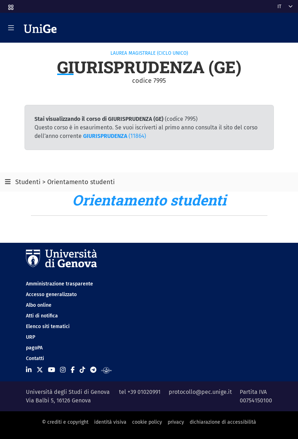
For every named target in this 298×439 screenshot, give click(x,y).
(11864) (114, 136)
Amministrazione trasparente (59, 284)
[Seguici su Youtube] (51, 370)
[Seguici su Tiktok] (82, 370)
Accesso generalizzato (51, 294)
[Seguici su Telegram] (93, 370)
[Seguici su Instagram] (63, 370)
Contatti (35, 358)
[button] (10, 5)
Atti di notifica (42, 316)
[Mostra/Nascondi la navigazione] (11, 27)
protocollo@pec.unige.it (200, 392)
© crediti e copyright (65, 422)
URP (30, 337)
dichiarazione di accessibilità (223, 422)
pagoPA (34, 348)
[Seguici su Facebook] (73, 370)
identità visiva (110, 422)
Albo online (39, 305)
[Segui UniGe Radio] (106, 370)
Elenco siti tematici (48, 326)
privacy (176, 422)
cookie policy (147, 422)
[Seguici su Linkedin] (29, 370)
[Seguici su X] (40, 370)
